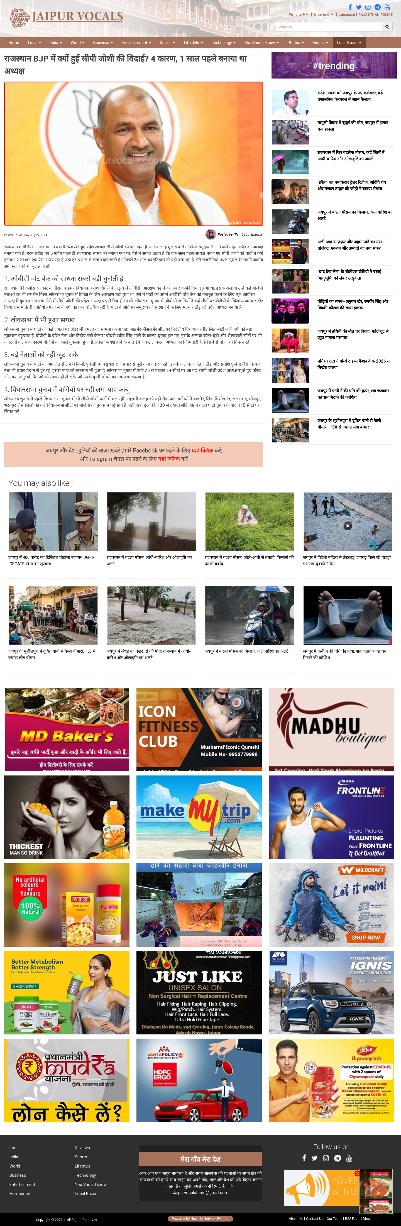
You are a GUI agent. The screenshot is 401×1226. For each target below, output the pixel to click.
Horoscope (19, 1193)
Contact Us (314, 1219)
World (77, 42)
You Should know (90, 1184)
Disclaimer (371, 1219)
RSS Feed (352, 1219)
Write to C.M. (324, 15)
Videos (320, 42)
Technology (224, 42)
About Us (296, 1219)
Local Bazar (349, 42)
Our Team (334, 1219)
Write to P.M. (299, 15)
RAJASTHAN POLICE (375, 15)
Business (103, 42)
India (56, 42)
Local (34, 42)
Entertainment (136, 42)
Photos (296, 42)
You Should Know (261, 42)
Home (14, 42)
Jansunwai (346, 15)
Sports (167, 42)
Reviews (82, 1147)
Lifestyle (193, 42)
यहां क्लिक (203, 450)
